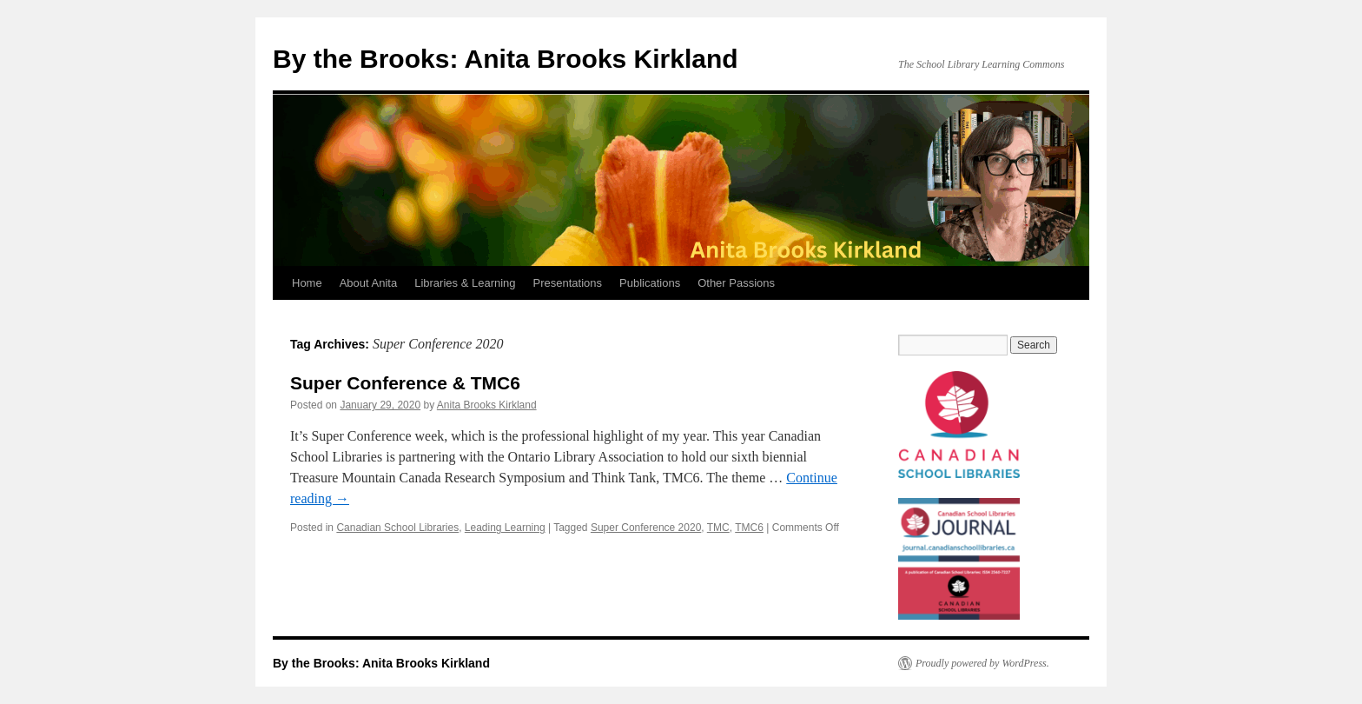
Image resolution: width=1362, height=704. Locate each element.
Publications (649, 282)
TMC (718, 527)
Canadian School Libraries (397, 527)
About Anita (369, 282)
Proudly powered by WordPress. (982, 663)
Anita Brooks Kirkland (487, 405)
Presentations (568, 282)
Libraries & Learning (464, 282)
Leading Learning (505, 527)
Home (307, 282)
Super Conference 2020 (646, 527)
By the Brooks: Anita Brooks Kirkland (505, 58)
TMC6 (749, 527)
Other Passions (736, 282)
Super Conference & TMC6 (405, 383)
